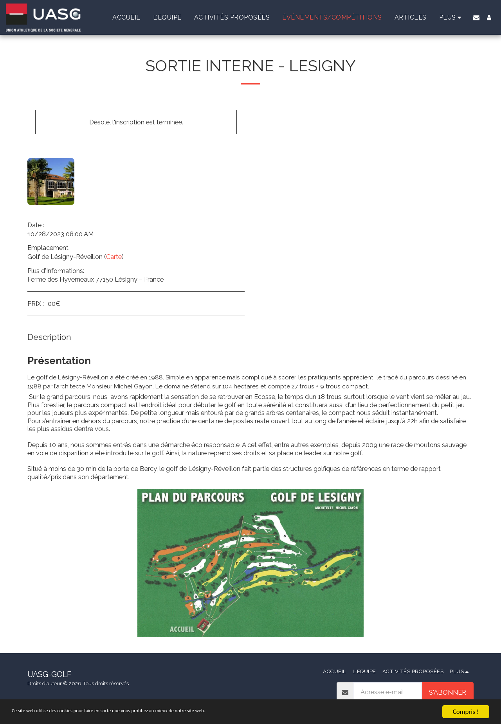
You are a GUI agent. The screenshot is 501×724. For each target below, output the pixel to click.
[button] (476, 17)
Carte (114, 256)
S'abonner (447, 692)
